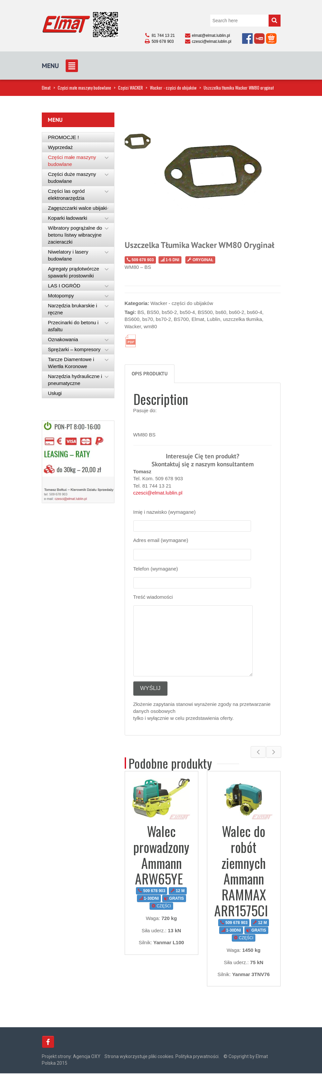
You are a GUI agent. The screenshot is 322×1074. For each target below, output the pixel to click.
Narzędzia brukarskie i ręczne (72, 309)
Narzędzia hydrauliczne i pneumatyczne (75, 379)
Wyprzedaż (60, 147)
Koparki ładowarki (67, 218)
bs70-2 (163, 319)
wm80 (150, 326)
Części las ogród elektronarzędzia (66, 194)
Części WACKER (130, 87)
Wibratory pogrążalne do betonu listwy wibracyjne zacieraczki (75, 235)
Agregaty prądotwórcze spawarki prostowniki (73, 272)
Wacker (133, 326)
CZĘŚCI (161, 906)
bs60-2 (236, 312)
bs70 (147, 319)
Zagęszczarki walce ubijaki (77, 208)
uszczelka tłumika (242, 319)
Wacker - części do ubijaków (173, 87)
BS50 (153, 312)
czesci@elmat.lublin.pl (158, 493)
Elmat (46, 87)
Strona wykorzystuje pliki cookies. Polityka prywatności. (162, 1057)
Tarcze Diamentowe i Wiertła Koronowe (71, 362)
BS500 (205, 312)
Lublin (213, 319)
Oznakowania (63, 339)
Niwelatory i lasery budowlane (68, 255)
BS (140, 312)
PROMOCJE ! (63, 137)
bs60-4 (254, 312)
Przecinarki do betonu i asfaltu (73, 326)
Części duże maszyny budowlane (72, 177)
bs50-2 (169, 312)
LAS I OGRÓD (64, 285)
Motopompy (61, 295)
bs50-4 (187, 312)
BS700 (181, 319)
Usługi (55, 393)
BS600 (132, 319)
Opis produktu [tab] (149, 373)
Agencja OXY (86, 1057)
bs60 (221, 312)
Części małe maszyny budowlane (84, 87)
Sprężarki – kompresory (74, 349)
